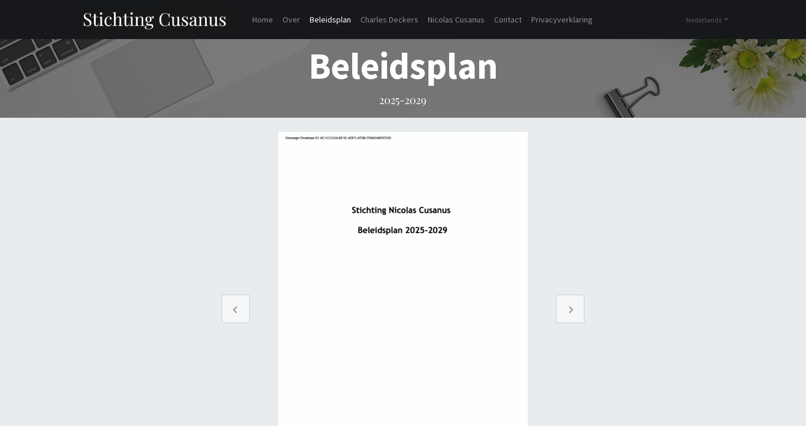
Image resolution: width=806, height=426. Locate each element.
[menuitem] (263, 20)
